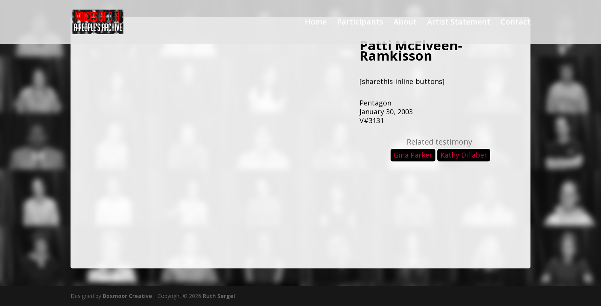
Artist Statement (458, 23)
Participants (360, 23)
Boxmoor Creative (127, 295)
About (405, 23)
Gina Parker (413, 155)
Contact (515, 23)
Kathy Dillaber (463, 155)
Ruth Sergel (219, 295)
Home (316, 23)
